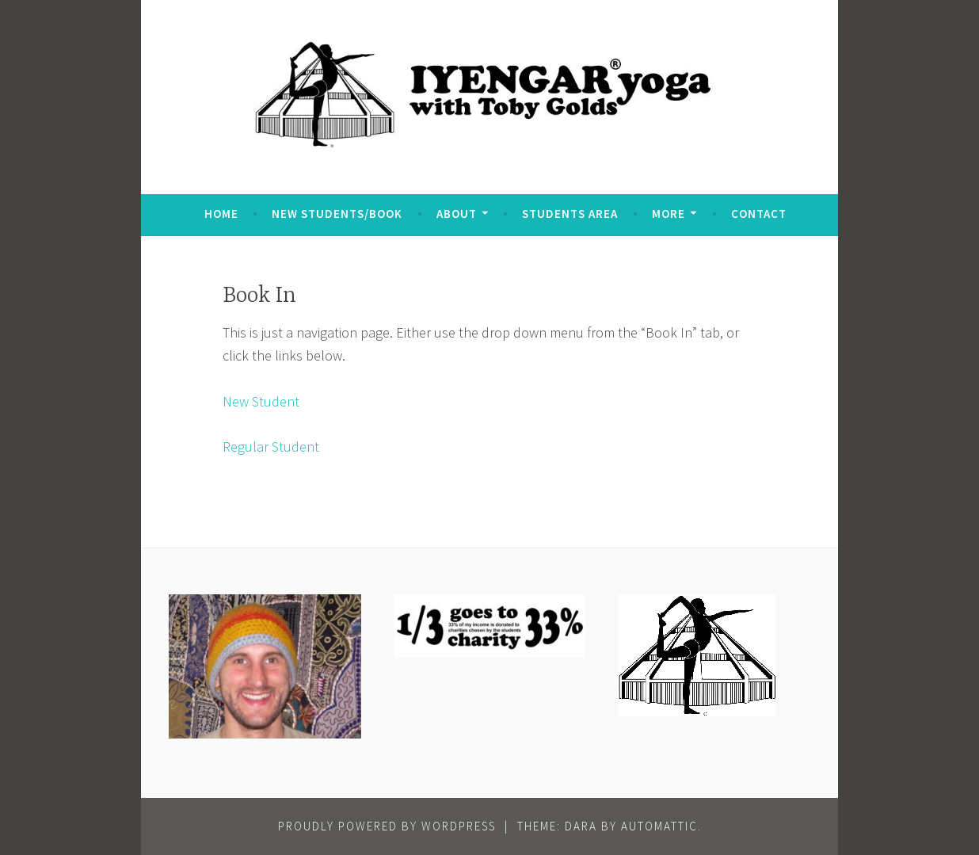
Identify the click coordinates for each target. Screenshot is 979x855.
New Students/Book (337, 213)
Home (221, 213)
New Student (261, 401)
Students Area (570, 213)
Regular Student (271, 446)
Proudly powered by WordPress (387, 826)
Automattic (659, 826)
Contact (759, 213)
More (668, 213)
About (456, 213)
